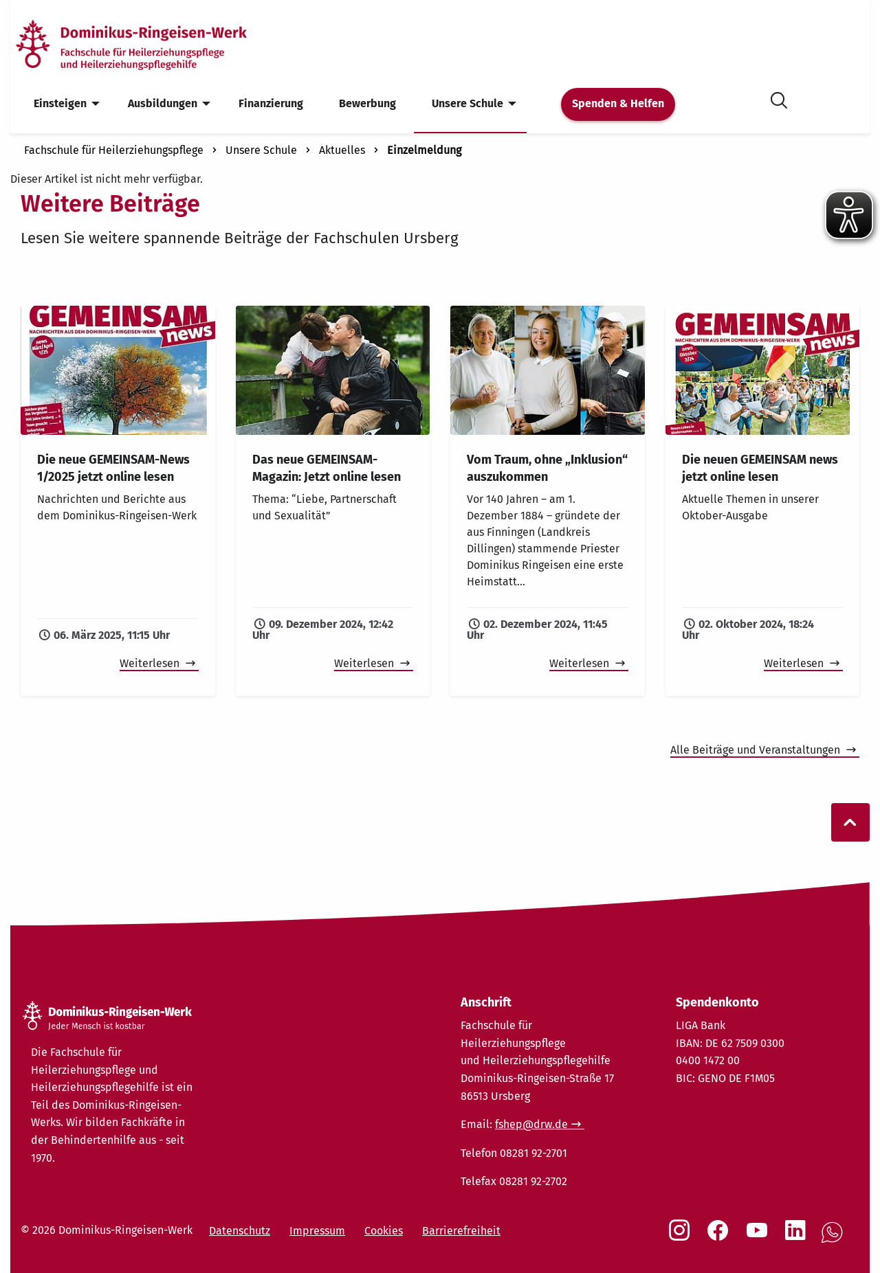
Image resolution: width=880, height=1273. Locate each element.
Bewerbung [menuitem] (367, 103)
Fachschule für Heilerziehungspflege (114, 150)
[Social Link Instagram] (682, 1237)
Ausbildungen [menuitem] (162, 103)
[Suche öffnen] (779, 98)
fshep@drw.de (531, 1124)
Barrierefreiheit (461, 1230)
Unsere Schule (261, 150)
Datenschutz (239, 1230)
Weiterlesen (151, 663)
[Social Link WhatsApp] (834, 1239)
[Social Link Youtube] (759, 1237)
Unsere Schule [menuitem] (467, 103)
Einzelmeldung (424, 150)
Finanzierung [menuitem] (271, 103)
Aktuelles (342, 150)
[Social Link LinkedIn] (798, 1237)
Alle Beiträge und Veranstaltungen (756, 749)
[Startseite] (153, 43)
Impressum (317, 1230)
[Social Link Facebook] (720, 1237)
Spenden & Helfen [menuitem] (618, 103)
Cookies (383, 1230)
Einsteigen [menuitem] (60, 103)
